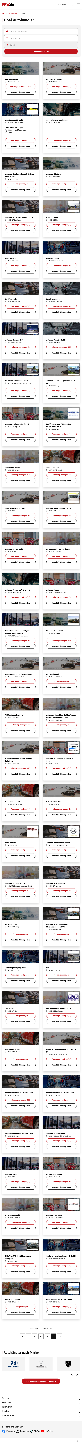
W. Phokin (49, 211)
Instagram (25, 1446)
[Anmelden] (63, 4)
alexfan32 (9, 168)
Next (77, 1374)
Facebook (10, 1446)
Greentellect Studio (52, 293)
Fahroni (49, 114)
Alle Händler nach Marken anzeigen (40, 1381)
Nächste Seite (47, 1329)
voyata (8, 418)
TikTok (39, 1446)
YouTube (52, 1446)
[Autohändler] (13, 13)
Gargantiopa (50, 73)
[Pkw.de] (3, 13)
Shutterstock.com (18, 73)
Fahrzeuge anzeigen (20, 184)
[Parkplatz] (72, 4)
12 (47, 1336)
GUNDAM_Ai (9, 73)
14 (60, 1336)
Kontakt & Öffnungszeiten (20, 92)
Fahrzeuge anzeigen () (20, 86)
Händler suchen (40, 51)
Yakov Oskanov (10, 114)
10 (41, 1336)
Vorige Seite (34, 1329)
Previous (71, 1374)
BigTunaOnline (10, 252)
